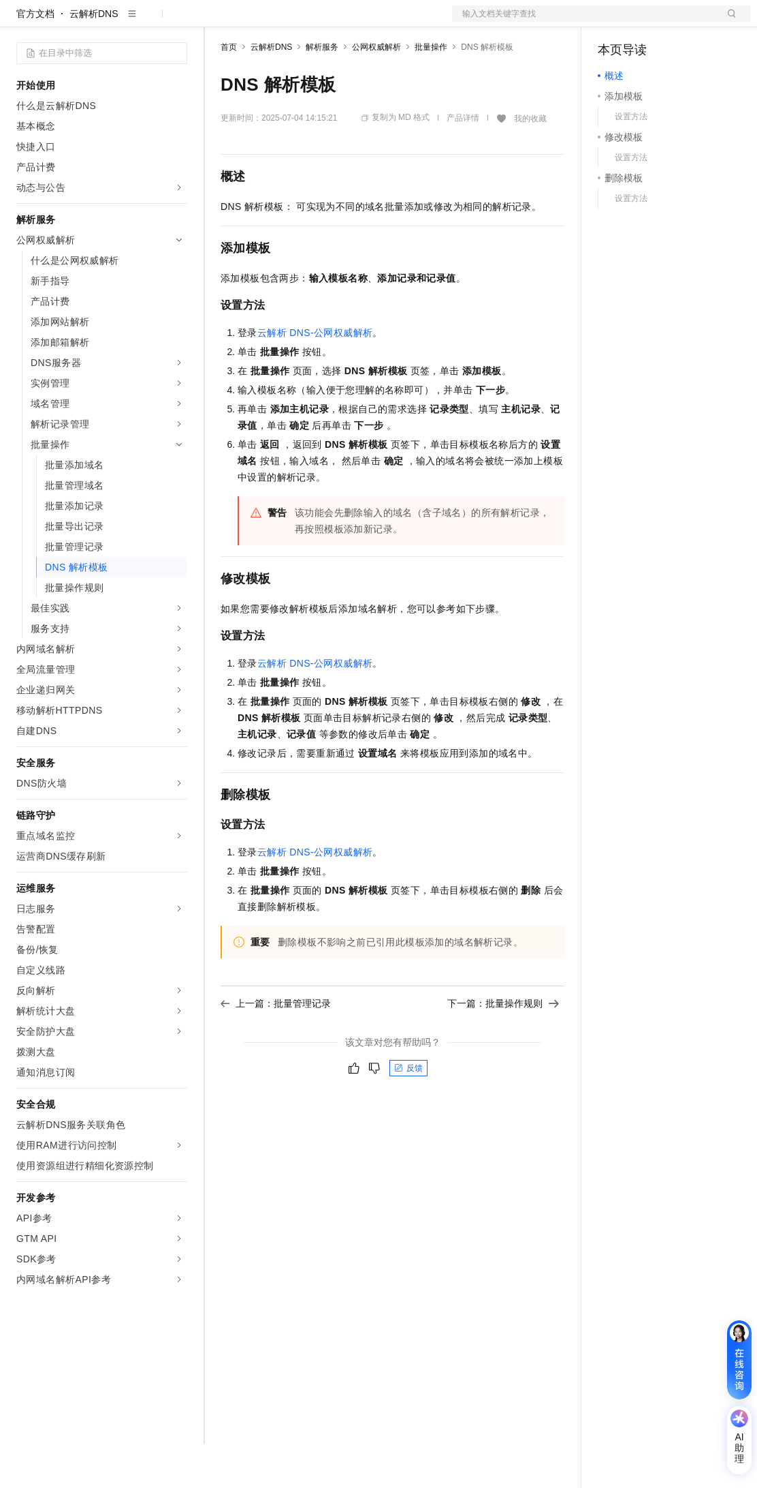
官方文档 (35, 57)
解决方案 (219, 21)
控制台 (645, 22)
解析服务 (322, 90)
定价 (294, 21)
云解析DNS (93, 57)
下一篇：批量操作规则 (503, 1047)
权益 (261, 21)
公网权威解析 (376, 90)
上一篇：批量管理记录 (276, 1047)
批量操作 (431, 90)
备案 (613, 22)
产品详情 (463, 161)
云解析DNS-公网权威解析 (315, 376)
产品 (177, 21)
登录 (728, 22)
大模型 (139, 21)
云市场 (331, 21)
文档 (584, 22)
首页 (229, 90)
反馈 (408, 1112)
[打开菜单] (22, 22)
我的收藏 (530, 162)
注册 (678, 22)
